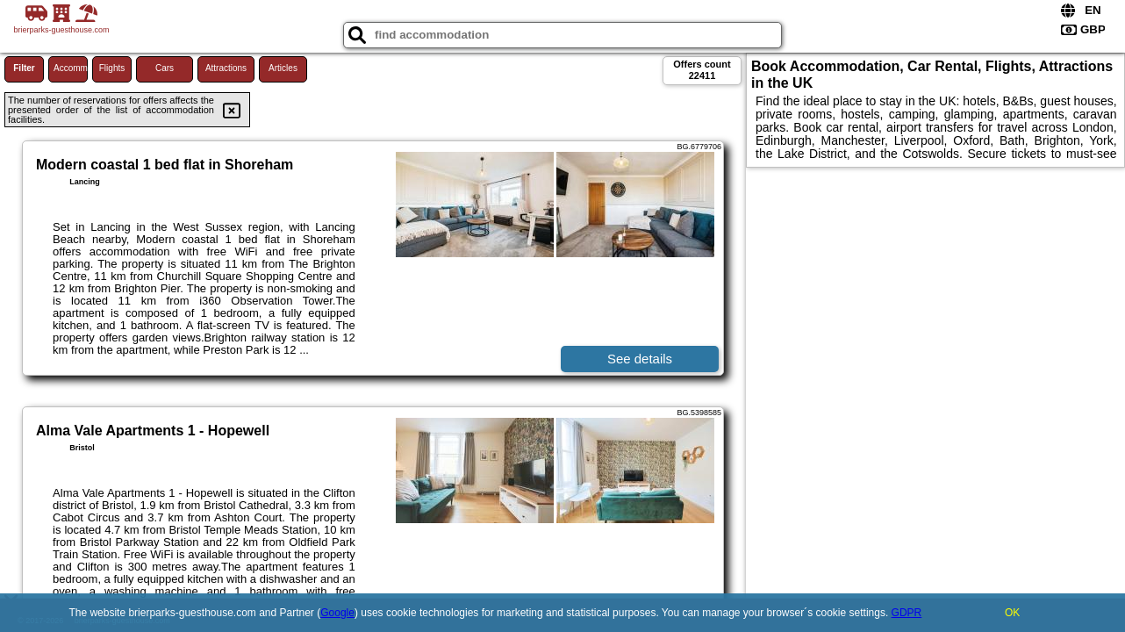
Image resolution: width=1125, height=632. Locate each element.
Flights (112, 68)
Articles (283, 68)
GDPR (907, 613)
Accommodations (71, 68)
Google (337, 613)
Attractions (226, 68)
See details (639, 358)
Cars (164, 68)
